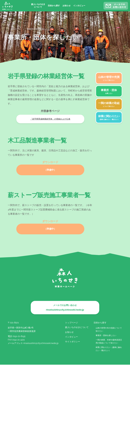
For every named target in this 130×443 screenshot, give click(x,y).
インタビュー (79, 5)
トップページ (71, 322)
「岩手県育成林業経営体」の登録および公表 (50, 119)
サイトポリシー (72, 341)
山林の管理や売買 (109, 78)
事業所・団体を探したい (106, 335)
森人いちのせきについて (38, 5)
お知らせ (67, 5)
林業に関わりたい (109, 118)
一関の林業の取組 (109, 104)
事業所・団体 (109, 91)
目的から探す (54, 5)
